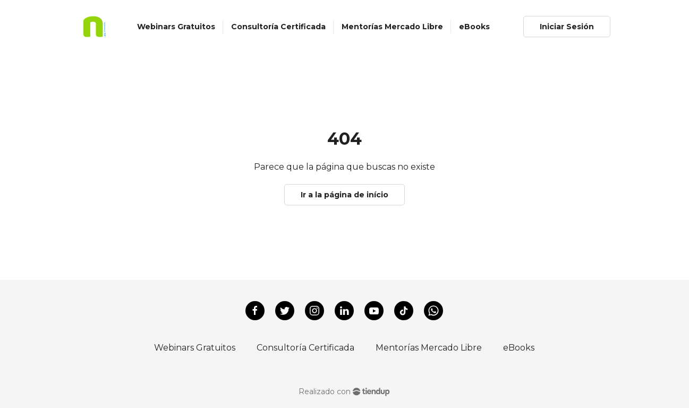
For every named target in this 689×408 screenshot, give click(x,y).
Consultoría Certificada (305, 348)
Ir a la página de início (344, 194)
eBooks (518, 348)
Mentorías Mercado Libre (429, 348)
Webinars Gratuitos (194, 348)
